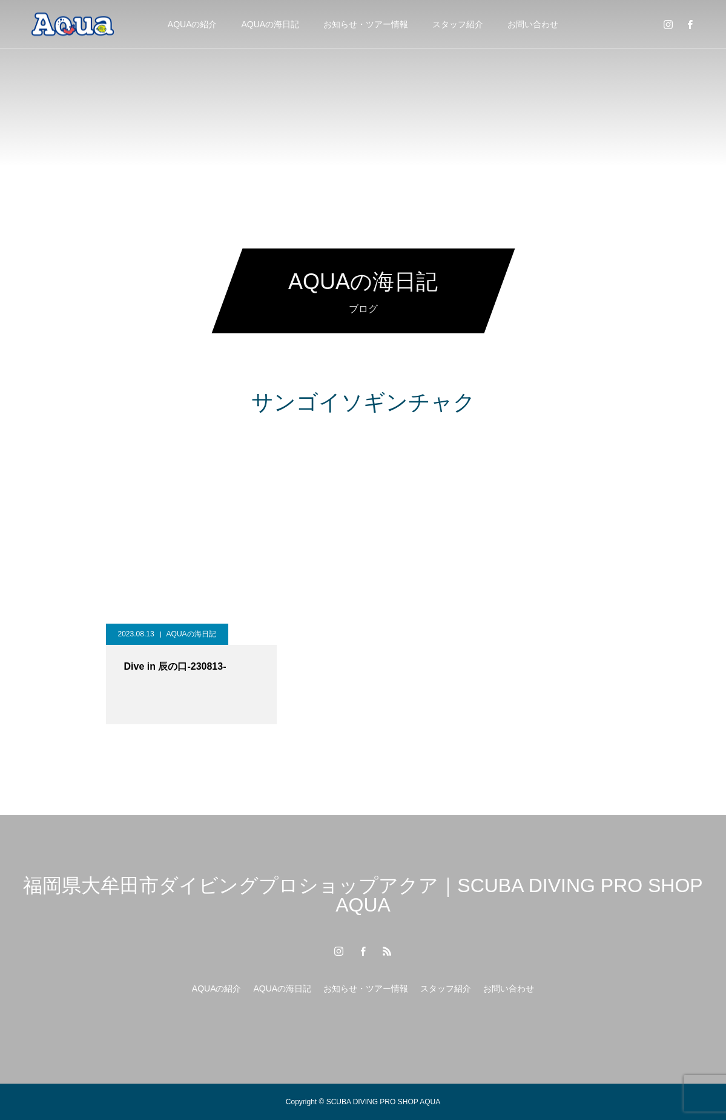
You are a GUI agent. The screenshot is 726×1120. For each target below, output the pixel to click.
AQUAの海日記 (271, 24)
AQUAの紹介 (192, 24)
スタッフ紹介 (457, 24)
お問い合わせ (532, 24)
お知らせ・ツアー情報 (365, 24)
